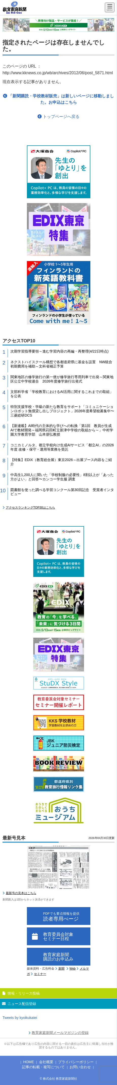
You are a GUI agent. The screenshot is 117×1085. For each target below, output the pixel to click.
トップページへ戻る (58, 116)
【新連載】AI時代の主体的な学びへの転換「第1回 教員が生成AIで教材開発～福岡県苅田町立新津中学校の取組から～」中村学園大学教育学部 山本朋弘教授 (61, 430)
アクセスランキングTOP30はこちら (30, 507)
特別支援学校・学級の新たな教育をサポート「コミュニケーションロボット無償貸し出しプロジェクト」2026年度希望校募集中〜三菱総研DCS (62, 411)
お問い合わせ (80, 1067)
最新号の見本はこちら (21, 893)
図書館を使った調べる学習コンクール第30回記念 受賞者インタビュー (62, 492)
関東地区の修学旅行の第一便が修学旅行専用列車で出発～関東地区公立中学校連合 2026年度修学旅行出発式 (61, 379)
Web (73, 968)
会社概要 (46, 1062)
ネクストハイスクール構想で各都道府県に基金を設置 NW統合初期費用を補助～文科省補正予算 (61, 364)
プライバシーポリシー (76, 1062)
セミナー (40, 974)
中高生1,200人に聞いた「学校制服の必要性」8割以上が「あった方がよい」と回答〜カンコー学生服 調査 (62, 477)
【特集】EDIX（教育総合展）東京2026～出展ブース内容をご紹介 (61, 462)
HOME (28, 1062)
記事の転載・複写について (43, 1067)
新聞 (61, 968)
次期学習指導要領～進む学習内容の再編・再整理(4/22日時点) (59, 351)
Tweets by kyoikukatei (20, 1018)
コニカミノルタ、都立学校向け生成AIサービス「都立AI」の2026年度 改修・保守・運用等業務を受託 (62, 447)
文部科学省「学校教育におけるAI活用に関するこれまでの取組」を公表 (61, 394)
